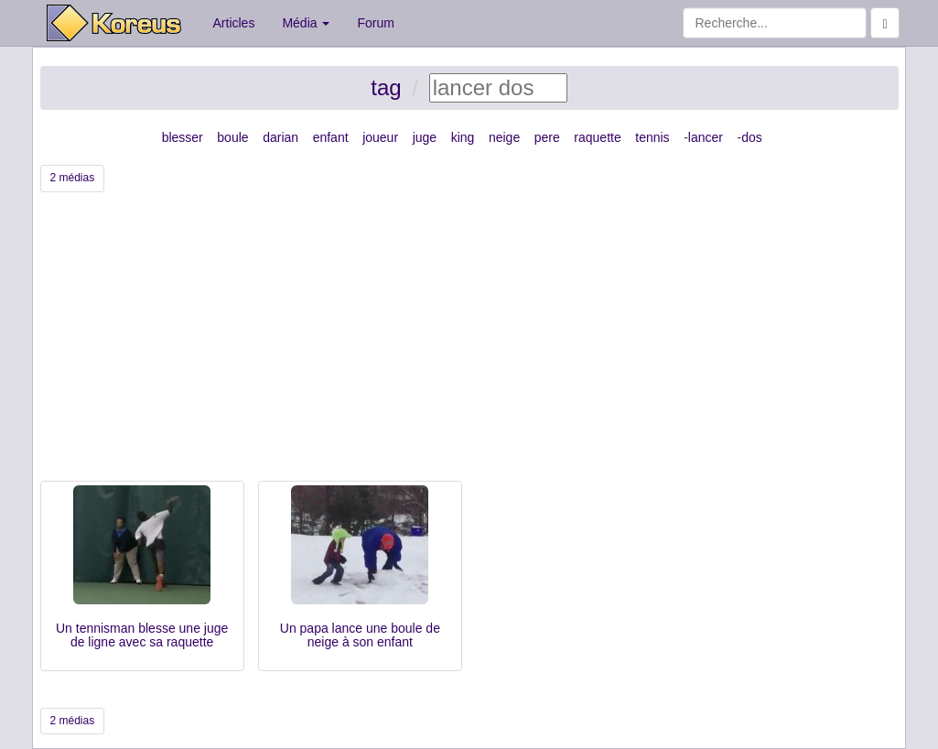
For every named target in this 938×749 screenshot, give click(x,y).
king (463, 137)
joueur (380, 137)
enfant (331, 137)
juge (425, 137)
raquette (597, 137)
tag (386, 87)
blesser (182, 137)
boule (232, 137)
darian (280, 137)
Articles (234, 23)
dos (751, 137)
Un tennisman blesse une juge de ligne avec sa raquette (142, 635)
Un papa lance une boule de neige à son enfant (360, 635)
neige (504, 137)
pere (547, 137)
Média (305, 23)
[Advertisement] (469, 343)
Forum (375, 23)
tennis (652, 137)
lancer (705, 137)
